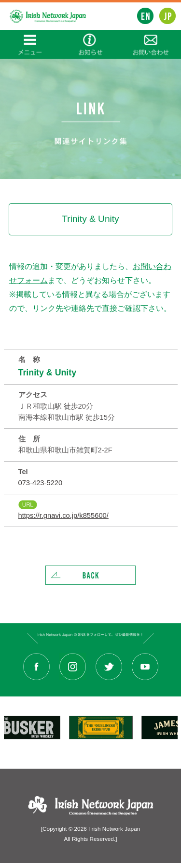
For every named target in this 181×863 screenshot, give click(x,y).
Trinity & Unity (47, 372)
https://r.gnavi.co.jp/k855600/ (63, 515)
